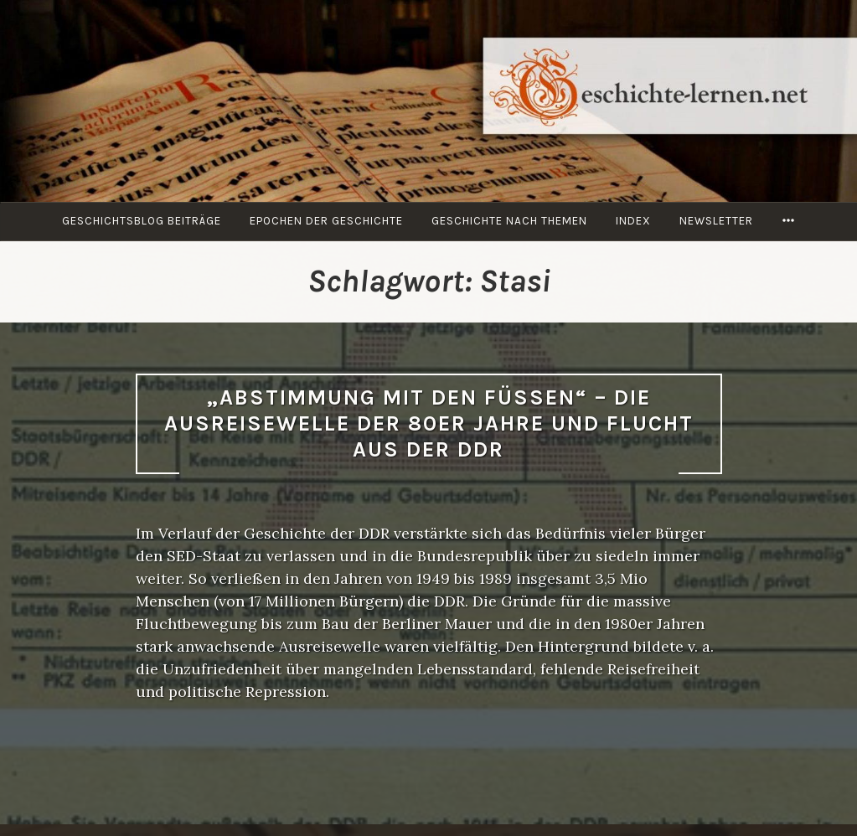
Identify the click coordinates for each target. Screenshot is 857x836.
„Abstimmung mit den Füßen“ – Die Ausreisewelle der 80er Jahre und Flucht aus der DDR (429, 423)
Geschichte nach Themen (509, 220)
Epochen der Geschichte (326, 220)
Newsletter (716, 220)
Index (633, 220)
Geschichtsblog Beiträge (141, 220)
